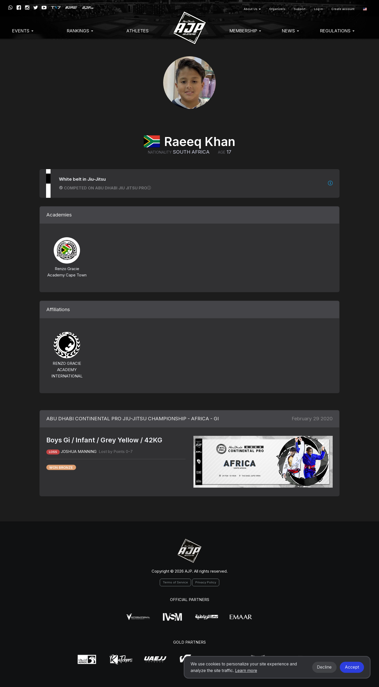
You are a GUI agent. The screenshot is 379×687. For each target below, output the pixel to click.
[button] (365, 9)
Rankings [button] (80, 30)
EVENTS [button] (22, 30)
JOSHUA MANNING (79, 451)
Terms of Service (175, 582)
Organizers (277, 9)
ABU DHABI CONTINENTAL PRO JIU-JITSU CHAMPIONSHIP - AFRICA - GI (132, 419)
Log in (318, 9)
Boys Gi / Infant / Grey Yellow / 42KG (104, 440)
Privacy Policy (205, 582)
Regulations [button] (337, 30)
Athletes (137, 30)
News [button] (290, 30)
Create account (343, 9)
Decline (324, 667)
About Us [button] (252, 9)
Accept (352, 667)
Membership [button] (245, 30)
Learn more (246, 670)
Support (300, 9)
